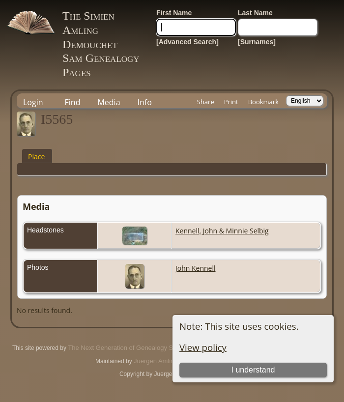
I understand (253, 370)
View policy (203, 347)
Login (33, 102)
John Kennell (195, 268)
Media (108, 102)
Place (36, 156)
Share (205, 101)
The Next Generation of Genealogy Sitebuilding (134, 347)
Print (231, 101)
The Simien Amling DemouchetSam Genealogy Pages (101, 44)
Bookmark (263, 101)
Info (145, 102)
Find (73, 102)
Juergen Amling (156, 361)
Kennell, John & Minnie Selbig (222, 230)
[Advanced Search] (187, 42)
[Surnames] (257, 42)
